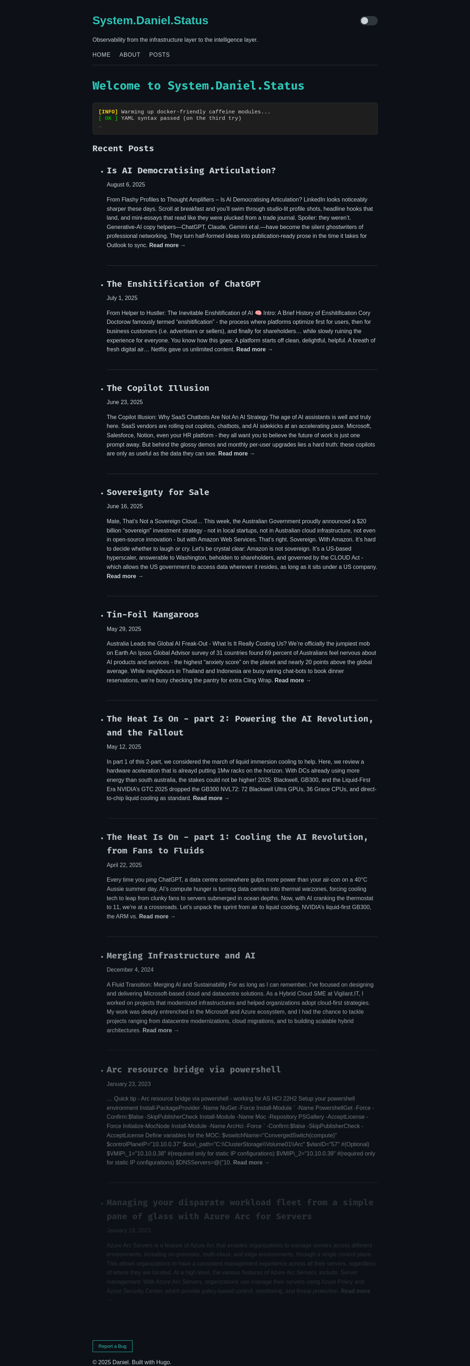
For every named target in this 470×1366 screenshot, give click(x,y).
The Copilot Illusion (158, 381)
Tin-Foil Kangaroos (153, 609)
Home (102, 55)
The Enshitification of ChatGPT (184, 277)
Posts (159, 55)
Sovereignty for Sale (158, 486)
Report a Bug (113, 1339)
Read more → (167, 239)
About (129, 55)
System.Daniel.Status (150, 20)
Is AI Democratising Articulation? (191, 164)
